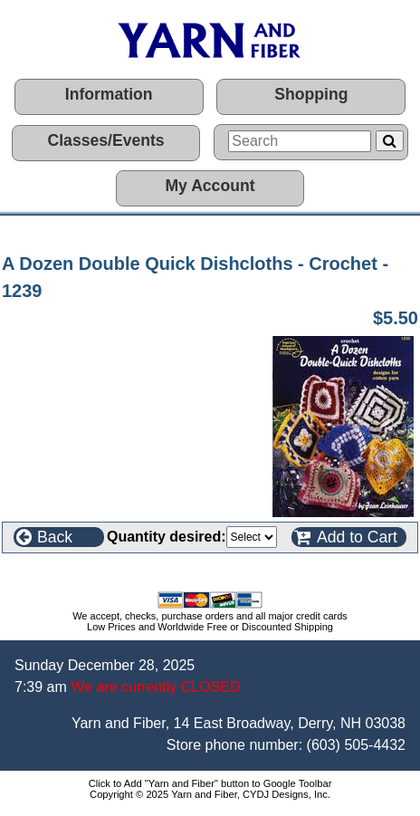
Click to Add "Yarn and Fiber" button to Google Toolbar (210, 783)
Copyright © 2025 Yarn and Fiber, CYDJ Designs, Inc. (210, 794)
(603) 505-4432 (356, 745)
